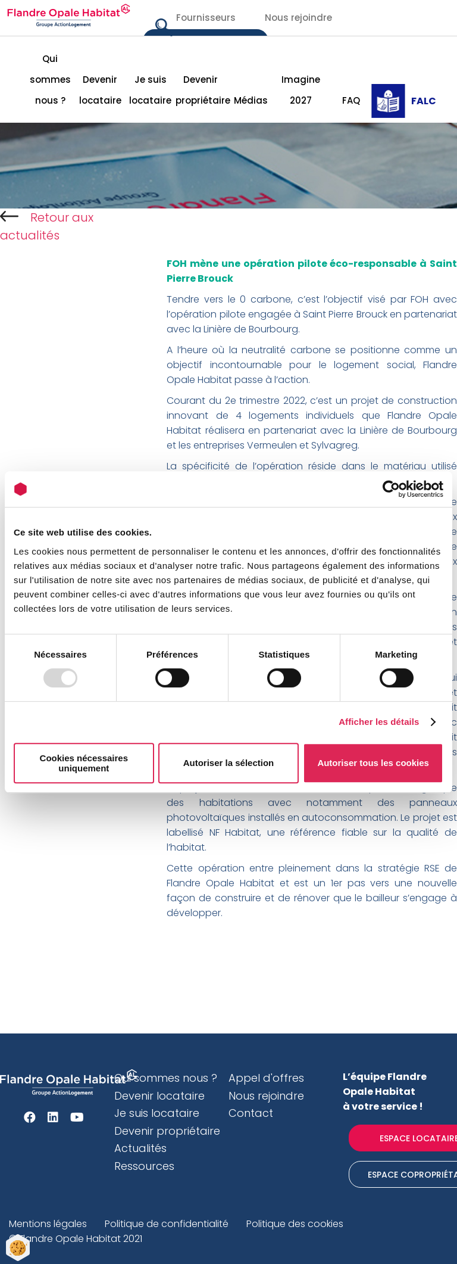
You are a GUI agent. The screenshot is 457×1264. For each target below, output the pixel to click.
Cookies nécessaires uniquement (84, 763)
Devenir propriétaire (201, 90)
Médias (251, 100)
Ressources (144, 1166)
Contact (250, 1113)
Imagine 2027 (300, 90)
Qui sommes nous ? (50, 79)
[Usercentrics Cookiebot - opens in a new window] (391, 489)
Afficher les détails (379, 722)
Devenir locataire (100, 90)
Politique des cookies (294, 1224)
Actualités (140, 1148)
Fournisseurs (206, 17)
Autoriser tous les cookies (373, 763)
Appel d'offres (266, 1077)
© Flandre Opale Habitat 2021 (75, 1239)
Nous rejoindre (298, 17)
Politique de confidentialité (166, 1224)
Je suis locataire (150, 90)
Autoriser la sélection (228, 763)
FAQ (351, 100)
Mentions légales (48, 1224)
